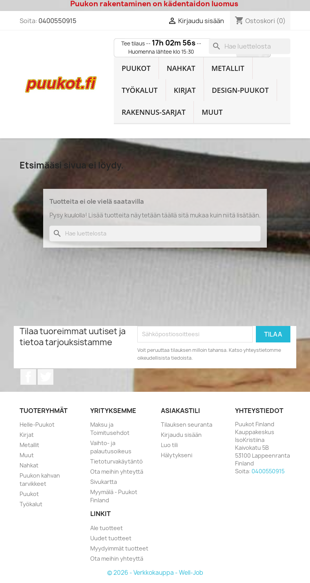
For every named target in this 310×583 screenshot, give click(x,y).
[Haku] (249, 46)
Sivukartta (103, 481)
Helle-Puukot (37, 424)
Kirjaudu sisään (181, 434)
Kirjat (185, 90)
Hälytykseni (176, 455)
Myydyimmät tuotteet (119, 548)
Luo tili (169, 445)
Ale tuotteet (106, 528)
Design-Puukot (240, 90)
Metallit (228, 68)
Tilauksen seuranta (186, 424)
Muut (212, 112)
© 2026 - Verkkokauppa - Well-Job (155, 573)
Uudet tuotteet (110, 538)
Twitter (45, 377)
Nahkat (181, 68)
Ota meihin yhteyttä (116, 471)
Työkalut (140, 90)
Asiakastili (180, 410)
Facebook (28, 377)
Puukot (136, 68)
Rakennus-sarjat (154, 112)
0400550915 (57, 20)
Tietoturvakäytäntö (116, 461)
